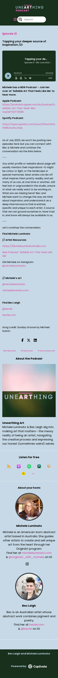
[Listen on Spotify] (29, 466)
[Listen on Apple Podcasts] (19, 466)
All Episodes (27, 350)
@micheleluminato (13, 284)
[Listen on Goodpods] (23, 473)
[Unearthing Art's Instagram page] (15, 19)
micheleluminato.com (15, 290)
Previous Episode (46, 350)
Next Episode (9, 350)
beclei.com (9, 315)
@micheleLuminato (14, 266)
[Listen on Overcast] (48, 466)
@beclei (7, 309)
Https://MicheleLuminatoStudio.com (24, 246)
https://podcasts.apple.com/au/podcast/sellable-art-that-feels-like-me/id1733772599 (28, 108)
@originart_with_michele (26, 557)
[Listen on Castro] (39, 466)
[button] (33, 473)
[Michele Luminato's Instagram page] (29, 564)
